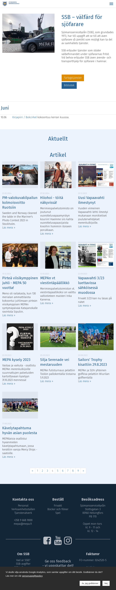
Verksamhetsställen (23, 509)
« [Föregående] (32, 470)
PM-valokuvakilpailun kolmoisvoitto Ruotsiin (19, 203)
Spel (58, 513)
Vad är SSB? (23, 560)
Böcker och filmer (58, 509)
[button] (111, 3)
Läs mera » (8, 227)
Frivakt (58, 505)
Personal (23, 505)
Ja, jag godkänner (90, 583)
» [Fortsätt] (83, 470)
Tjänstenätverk (23, 513)
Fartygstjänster (73, 77)
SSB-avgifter (23, 563)
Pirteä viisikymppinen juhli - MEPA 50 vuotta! (20, 283)
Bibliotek (69, 85)
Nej (106, 583)
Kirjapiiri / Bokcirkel (24, 117)
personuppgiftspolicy (32, 576)
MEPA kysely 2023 (16, 360)
